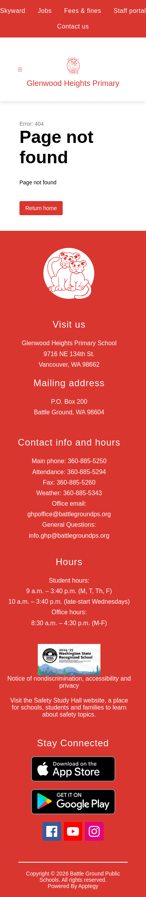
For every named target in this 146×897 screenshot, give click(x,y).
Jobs (45, 10)
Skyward (12, 10)
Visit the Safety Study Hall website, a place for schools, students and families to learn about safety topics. (69, 707)
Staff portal (130, 10)
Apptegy (88, 886)
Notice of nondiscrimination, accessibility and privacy (69, 682)
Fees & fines (82, 10)
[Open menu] (20, 69)
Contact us (73, 26)
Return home (41, 208)
